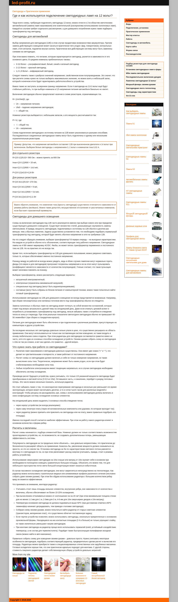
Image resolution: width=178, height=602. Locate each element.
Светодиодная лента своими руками (49, 575)
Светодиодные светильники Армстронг (136, 146)
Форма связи (132, 50)
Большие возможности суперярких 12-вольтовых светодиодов (82, 578)
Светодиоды (18, 11)
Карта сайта (131, 47)
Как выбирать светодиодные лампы (136, 112)
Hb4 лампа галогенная (136, 135)
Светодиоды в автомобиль (138, 43)
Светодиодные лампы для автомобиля (136, 271)
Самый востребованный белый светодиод (98, 575)
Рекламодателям (133, 54)
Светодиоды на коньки (18, 574)
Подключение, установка (137, 28)
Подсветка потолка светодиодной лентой (33, 577)
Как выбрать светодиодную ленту (65, 575)
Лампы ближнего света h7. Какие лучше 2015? (136, 249)
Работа (129, 39)
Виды (128, 24)
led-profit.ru (23, 2)
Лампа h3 (130, 169)
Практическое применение (38, 11)
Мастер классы (133, 35)
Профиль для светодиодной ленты (135, 237)
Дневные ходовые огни (136, 226)
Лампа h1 (130, 124)
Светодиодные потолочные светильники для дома (136, 260)
